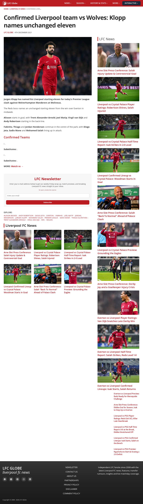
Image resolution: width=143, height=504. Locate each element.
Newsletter (71, 467)
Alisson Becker (10, 215)
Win (43, 220)
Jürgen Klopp (21, 218)
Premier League (51, 218)
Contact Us (72, 471)
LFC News (107, 39)
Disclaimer (71, 489)
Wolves (49, 220)
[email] (47, 195)
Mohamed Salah (36, 218)
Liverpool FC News (17, 9)
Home (6, 9)
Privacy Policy (71, 484)
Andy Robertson (26, 215)
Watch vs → (17, 166)
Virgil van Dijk (33, 220)
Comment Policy (71, 493)
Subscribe (47, 202)
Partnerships (72, 480)
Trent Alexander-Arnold (15, 220)
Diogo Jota (40, 215)
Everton (50, 215)
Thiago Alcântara (79, 218)
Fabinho (59, 215)
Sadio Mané (65, 218)
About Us (71, 476)
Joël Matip (68, 215)
